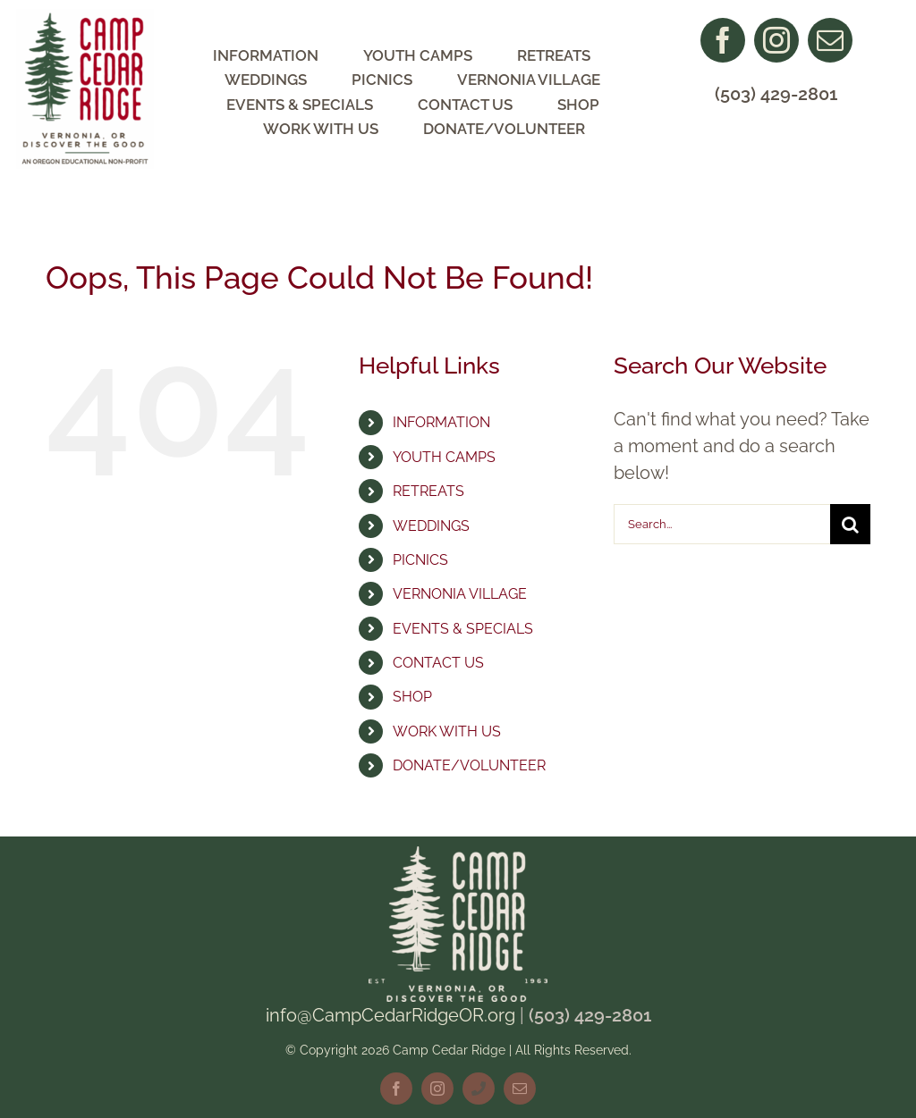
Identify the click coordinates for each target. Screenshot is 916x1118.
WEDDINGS (431, 525)
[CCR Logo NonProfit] (85, 18)
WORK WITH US (447, 731)
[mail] (830, 40)
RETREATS (428, 491)
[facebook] (722, 40)
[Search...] (722, 524)
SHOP (412, 696)
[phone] (478, 1088)
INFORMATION (441, 422)
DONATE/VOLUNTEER (469, 765)
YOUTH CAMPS (444, 457)
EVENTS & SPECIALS (463, 628)
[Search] (850, 524)
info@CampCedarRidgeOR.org (390, 1015)
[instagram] (776, 40)
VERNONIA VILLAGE (460, 593)
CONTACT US (438, 662)
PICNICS (420, 559)
